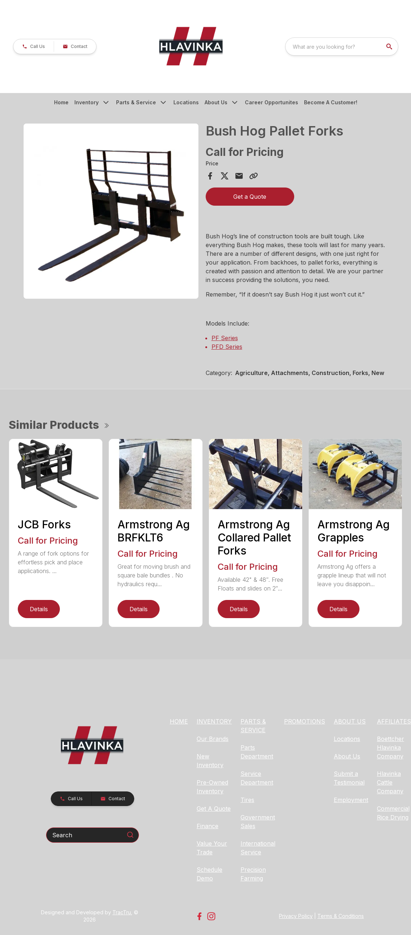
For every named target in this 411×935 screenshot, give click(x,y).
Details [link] (39, 609)
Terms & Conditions (340, 916)
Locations (186, 102)
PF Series (224, 338)
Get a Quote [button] (249, 196)
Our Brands (213, 738)
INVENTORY (214, 721)
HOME (179, 721)
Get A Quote (214, 808)
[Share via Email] (239, 176)
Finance (207, 826)
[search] (390, 46)
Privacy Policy (296, 916)
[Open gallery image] (111, 211)
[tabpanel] (111, 212)
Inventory (86, 102)
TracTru (121, 912)
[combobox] (341, 46)
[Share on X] (224, 176)
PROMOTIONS (304, 721)
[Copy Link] (253, 176)
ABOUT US (350, 721)
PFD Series (226, 346)
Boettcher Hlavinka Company (390, 747)
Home (61, 102)
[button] (33, 46)
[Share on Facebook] (210, 176)
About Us (216, 102)
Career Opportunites (271, 102)
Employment (351, 799)
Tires (247, 799)
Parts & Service (136, 102)
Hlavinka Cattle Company (390, 782)
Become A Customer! (330, 102)
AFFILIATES (394, 721)
